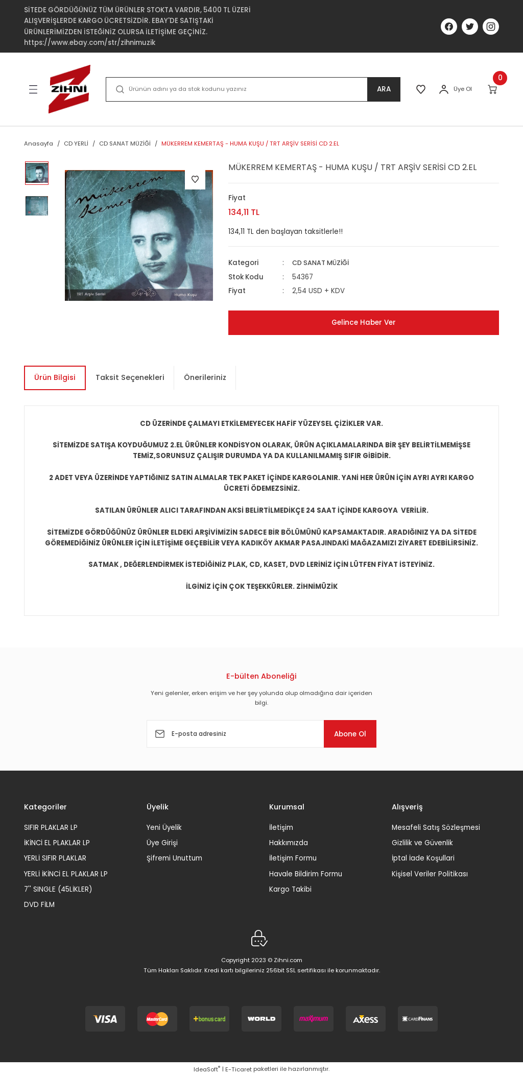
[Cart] (493, 89)
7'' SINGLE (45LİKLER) (58, 889)
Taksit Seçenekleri (130, 377)
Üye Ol (463, 89)
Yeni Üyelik (164, 827)
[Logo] (69, 89)
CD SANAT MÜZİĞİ (322, 263)
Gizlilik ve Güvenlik (422, 843)
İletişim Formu (293, 858)
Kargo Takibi (290, 889)
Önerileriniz (205, 377)
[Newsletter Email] (261, 734)
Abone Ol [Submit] (345, 734)
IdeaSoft (207, 1069)
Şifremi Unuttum (174, 858)
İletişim (281, 827)
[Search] (252, 89)
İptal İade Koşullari (423, 858)
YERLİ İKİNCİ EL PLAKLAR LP (66, 873)
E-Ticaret (238, 1069)
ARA (381, 89)
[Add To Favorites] (195, 179)
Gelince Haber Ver (363, 322)
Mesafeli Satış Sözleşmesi (436, 827)
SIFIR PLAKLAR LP (51, 827)
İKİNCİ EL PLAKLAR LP (57, 843)
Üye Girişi (162, 843)
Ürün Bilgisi (55, 377)
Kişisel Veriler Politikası (430, 873)
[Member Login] (444, 89)
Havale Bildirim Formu (305, 873)
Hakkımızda (288, 843)
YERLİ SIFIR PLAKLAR (55, 858)
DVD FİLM (39, 905)
